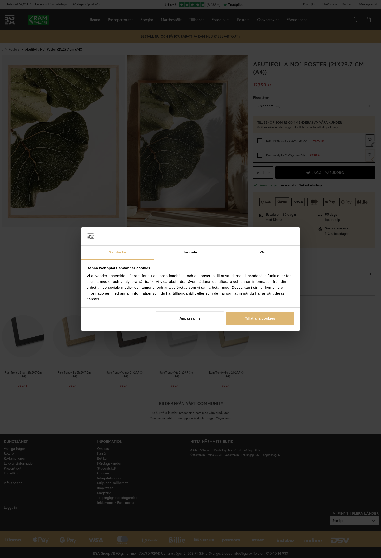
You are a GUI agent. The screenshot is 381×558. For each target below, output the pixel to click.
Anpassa (189, 318)
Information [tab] (190, 252)
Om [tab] (263, 252)
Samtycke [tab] (117, 252)
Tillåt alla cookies (260, 318)
